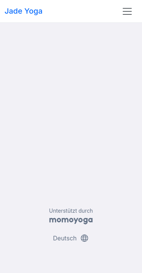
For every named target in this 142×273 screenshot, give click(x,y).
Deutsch (71, 238)
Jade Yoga (23, 11)
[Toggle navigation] (127, 11)
